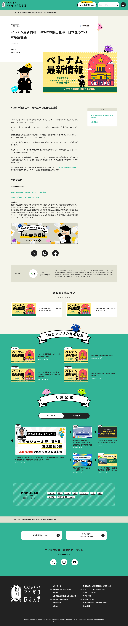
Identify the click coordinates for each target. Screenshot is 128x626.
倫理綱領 (55, 593)
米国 (74, 493)
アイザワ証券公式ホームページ (86, 535)
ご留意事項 (94, 122)
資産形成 (61, 497)
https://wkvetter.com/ (67, 167)
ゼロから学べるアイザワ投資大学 (14, 4)
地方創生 (71, 497)
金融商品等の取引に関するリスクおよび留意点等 (28, 192)
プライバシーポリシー (90, 593)
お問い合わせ (57, 586)
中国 (93, 493)
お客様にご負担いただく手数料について (25, 197)
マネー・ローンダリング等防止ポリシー (95, 589)
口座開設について (41, 535)
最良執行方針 (57, 603)
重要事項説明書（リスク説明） (62, 589)
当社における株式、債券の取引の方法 (95, 603)
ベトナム (17, 12)
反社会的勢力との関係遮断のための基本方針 (97, 586)
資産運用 (51, 497)
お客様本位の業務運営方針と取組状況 (64, 596)
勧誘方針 (55, 606)
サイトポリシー (88, 596)
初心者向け (83, 493)
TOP (12, 12)
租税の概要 (86, 606)
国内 (59, 493)
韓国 (99, 493)
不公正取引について (89, 599)
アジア (67, 493)
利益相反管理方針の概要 (60, 599)
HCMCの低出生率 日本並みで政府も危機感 (102, 116)
